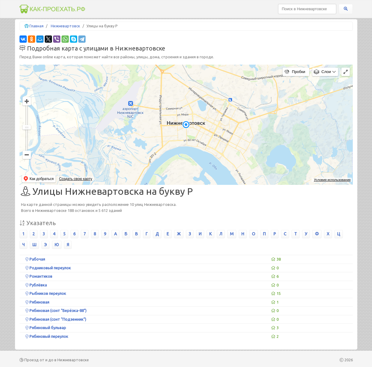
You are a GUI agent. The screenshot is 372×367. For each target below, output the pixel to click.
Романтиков (39, 276)
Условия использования (332, 180)
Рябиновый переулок (47, 336)
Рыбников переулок (46, 293)
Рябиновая (37, 302)
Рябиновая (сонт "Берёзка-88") (56, 310)
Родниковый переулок (48, 268)
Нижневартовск (65, 26)
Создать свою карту (75, 179)
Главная (36, 26)
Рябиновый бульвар (46, 328)
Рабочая (35, 259)
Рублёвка (36, 285)
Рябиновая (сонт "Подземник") (56, 319)
